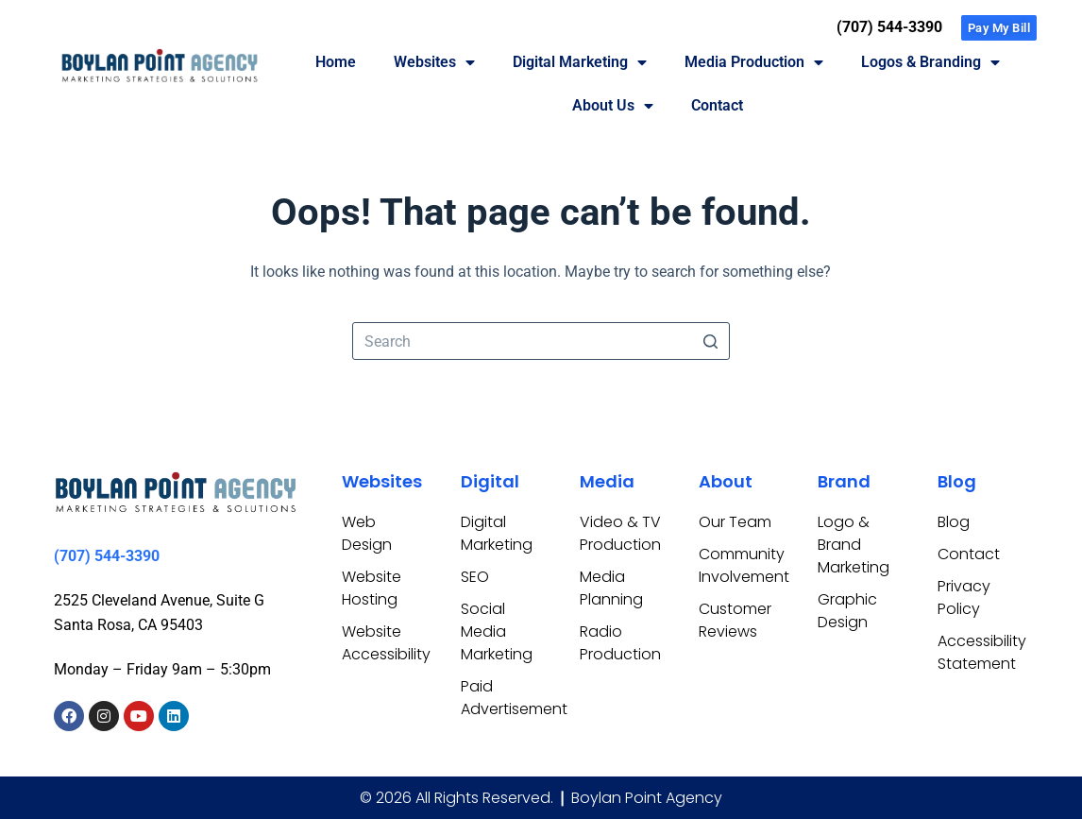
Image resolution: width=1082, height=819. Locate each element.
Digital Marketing (580, 62)
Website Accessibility (382, 643)
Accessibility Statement (978, 652)
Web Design (367, 533)
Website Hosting (371, 588)
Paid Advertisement (501, 697)
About (725, 481)
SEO (475, 577)
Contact (717, 105)
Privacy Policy (964, 597)
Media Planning (611, 588)
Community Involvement (739, 565)
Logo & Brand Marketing (853, 544)
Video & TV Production (620, 533)
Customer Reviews (735, 620)
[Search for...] (541, 341)
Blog (957, 481)
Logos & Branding (930, 62)
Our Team (735, 522)
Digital (490, 481)
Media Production (754, 62)
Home (335, 62)
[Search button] (711, 341)
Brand (844, 481)
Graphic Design (847, 611)
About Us (612, 106)
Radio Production (620, 643)
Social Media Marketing (497, 631)
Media (607, 481)
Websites (434, 62)
